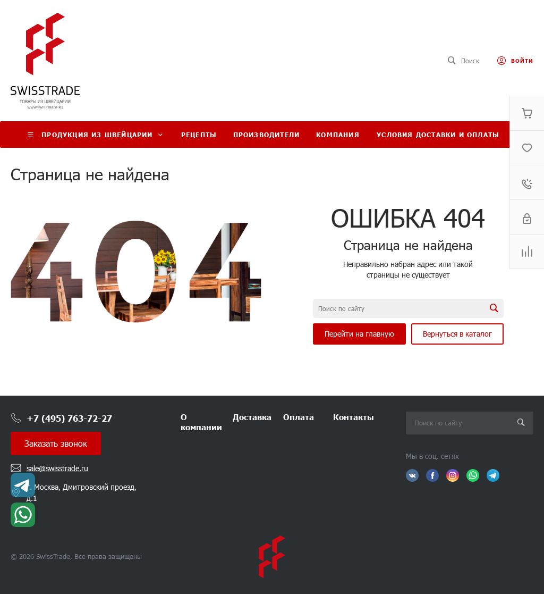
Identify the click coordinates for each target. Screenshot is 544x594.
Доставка (252, 417)
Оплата (298, 417)
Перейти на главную (359, 334)
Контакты (353, 417)
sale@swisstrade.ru (57, 468)
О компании (201, 422)
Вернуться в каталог (457, 334)
